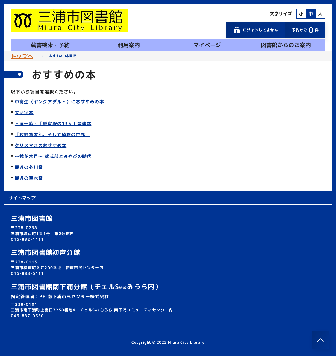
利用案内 (129, 45)
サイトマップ (22, 198)
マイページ (207, 45)
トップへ (22, 56)
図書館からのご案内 (286, 45)
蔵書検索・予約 (50, 45)
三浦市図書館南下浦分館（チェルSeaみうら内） (86, 286)
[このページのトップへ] (320, 340)
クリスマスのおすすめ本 (40, 145)
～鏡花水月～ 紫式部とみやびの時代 (53, 156)
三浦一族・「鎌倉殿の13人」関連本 (53, 123)
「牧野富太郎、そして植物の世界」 (52, 134)
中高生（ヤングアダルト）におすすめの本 (59, 102)
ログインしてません (255, 30)
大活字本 (24, 113)
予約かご (305, 30)
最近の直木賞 (29, 178)
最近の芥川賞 (29, 167)
